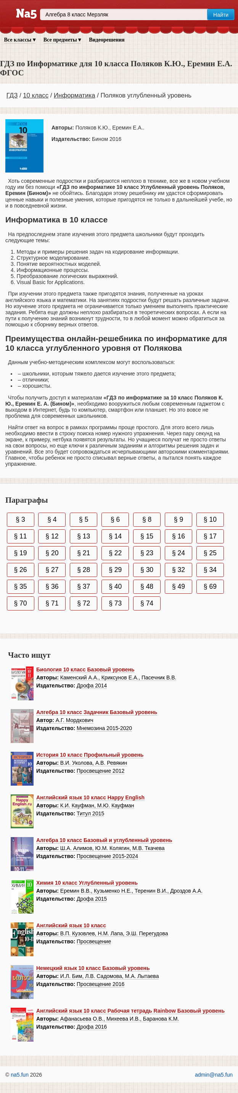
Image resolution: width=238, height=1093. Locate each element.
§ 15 (146, 536)
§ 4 (51, 519)
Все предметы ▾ (62, 40)
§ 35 (20, 586)
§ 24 (178, 553)
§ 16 (178, 536)
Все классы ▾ (19, 40)
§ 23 (146, 553)
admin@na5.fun (214, 1075)
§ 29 (115, 570)
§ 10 (210, 519)
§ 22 (115, 553)
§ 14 (115, 536)
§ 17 (210, 536)
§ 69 (210, 586)
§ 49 (178, 586)
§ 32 (178, 570)
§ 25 (210, 553)
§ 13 (83, 536)
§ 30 (146, 570)
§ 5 (83, 519)
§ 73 (115, 603)
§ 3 (20, 519)
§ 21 (83, 553)
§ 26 (20, 570)
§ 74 (146, 603)
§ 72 (83, 603)
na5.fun (20, 1075)
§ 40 (115, 586)
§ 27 (51, 570)
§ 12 (51, 536)
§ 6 (115, 519)
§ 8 (146, 519)
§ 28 (83, 570)
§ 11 (20, 536)
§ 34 (210, 570)
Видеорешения (106, 40)
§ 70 (20, 603)
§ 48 (146, 586)
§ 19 (20, 553)
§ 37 (83, 586)
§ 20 (51, 553)
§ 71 (51, 603)
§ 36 (51, 586)
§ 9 (178, 519)
